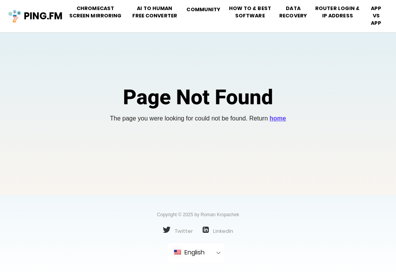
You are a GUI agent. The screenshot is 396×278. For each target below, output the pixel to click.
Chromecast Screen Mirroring (95, 12)
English (189, 252)
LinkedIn (218, 230)
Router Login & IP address (337, 12)
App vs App (376, 16)
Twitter (178, 230)
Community (203, 9)
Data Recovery (293, 12)
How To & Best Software (250, 12)
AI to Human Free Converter (154, 12)
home (278, 118)
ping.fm (32, 16)
